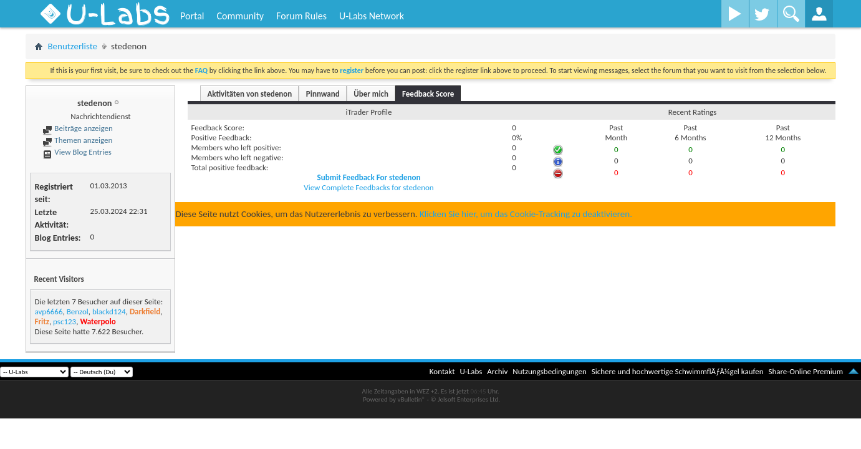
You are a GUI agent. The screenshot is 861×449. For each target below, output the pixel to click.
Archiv (497, 371)
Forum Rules (301, 16)
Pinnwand (323, 94)
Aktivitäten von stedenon (249, 94)
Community (240, 16)
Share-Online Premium (805, 371)
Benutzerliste (72, 46)
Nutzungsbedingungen (549, 371)
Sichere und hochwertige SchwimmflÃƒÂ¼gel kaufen (678, 371)
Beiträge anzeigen (77, 128)
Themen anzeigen (77, 140)
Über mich (371, 94)
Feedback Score (428, 94)
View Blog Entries (76, 152)
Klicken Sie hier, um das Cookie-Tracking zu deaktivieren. (526, 214)
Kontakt (442, 371)
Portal (192, 16)
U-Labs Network (371, 16)
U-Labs (471, 371)
